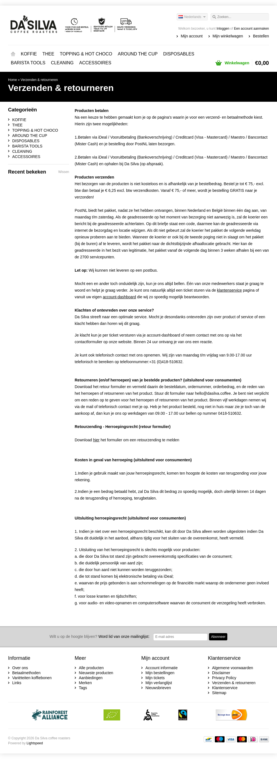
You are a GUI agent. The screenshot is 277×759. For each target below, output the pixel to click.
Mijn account (192, 36)
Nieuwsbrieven (158, 688)
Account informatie (161, 668)
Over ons (20, 668)
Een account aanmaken (251, 28)
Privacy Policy (224, 678)
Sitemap (219, 693)
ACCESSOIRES (95, 62)
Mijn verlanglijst (158, 683)
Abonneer (218, 637)
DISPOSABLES (178, 54)
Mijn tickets (155, 678)
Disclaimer (221, 673)
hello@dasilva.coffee (213, 393)
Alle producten (91, 668)
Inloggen (222, 28)
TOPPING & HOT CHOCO (86, 54)
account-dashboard (163, 335)
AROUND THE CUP (138, 54)
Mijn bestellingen (159, 673)
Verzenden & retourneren (39, 80)
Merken (85, 683)
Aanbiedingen (91, 678)
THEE (48, 54)
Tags (83, 688)
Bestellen (261, 36)
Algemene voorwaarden (232, 668)
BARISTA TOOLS (28, 62)
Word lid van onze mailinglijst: (100, 636)
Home (13, 54)
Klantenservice (225, 688)
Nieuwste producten (96, 673)
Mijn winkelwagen (228, 36)
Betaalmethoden (26, 673)
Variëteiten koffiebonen (32, 678)
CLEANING (62, 62)
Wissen (63, 172)
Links (16, 683)
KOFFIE (29, 54)
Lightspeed (35, 743)
